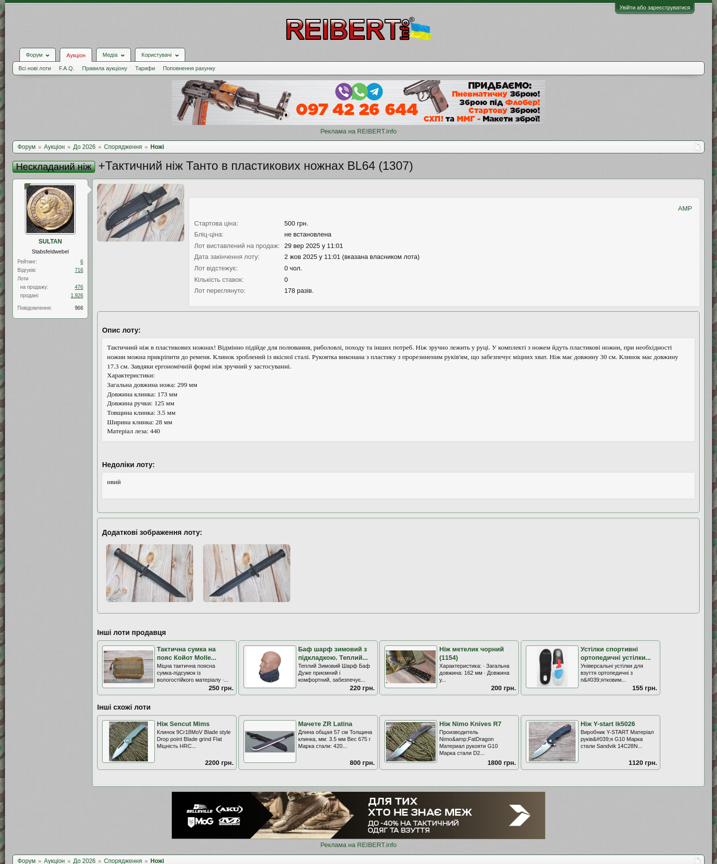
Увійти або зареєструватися (654, 7)
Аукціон (75, 55)
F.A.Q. (66, 68)
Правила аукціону (104, 68)
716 (79, 270)
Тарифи (145, 68)
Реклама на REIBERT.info (358, 131)
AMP (685, 208)
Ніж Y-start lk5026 (608, 724)
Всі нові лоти (34, 68)
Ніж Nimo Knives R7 (470, 724)
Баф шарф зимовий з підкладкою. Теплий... (333, 653)
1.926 (77, 295)
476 (79, 287)
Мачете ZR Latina (325, 724)
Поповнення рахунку (189, 68)
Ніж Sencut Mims (183, 724)
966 (79, 308)
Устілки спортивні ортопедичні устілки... (616, 653)
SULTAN (50, 241)
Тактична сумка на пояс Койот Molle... (187, 653)
